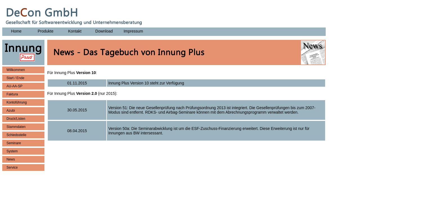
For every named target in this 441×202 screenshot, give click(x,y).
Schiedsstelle (16, 135)
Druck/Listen (15, 119)
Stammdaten (16, 127)
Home (16, 31)
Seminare (13, 143)
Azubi (10, 111)
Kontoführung (16, 102)
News (10, 159)
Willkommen (15, 70)
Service (12, 167)
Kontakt (74, 31)
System (12, 151)
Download (104, 31)
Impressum (133, 31)
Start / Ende (15, 78)
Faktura (12, 94)
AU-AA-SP (14, 86)
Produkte (45, 31)
